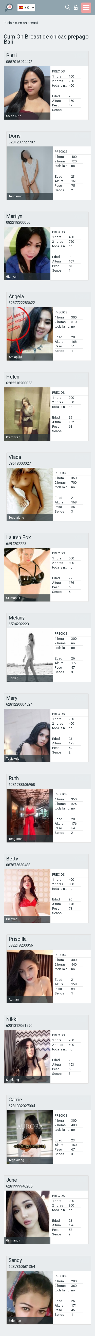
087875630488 (18, 865)
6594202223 (16, 543)
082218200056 (18, 222)
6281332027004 (22, 1106)
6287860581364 (22, 1266)
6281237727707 (22, 142)
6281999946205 (19, 1186)
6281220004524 (19, 704)
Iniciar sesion (76, 7)
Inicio (8, 23)
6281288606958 (22, 784)
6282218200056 (19, 383)
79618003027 (20, 463)
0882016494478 (19, 62)
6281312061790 (19, 1025)
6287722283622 (22, 302)
